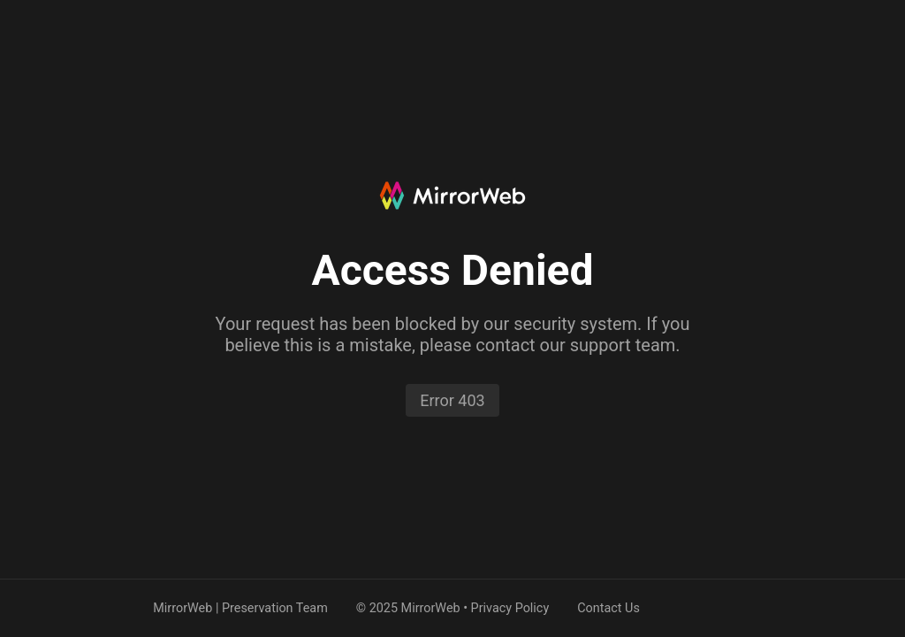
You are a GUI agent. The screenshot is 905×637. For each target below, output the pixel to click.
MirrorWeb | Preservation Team (240, 608)
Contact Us (608, 608)
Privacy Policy (510, 608)
